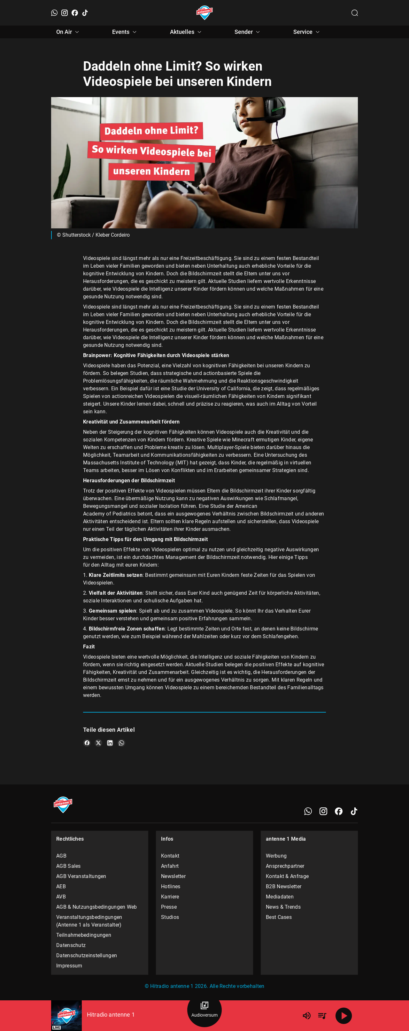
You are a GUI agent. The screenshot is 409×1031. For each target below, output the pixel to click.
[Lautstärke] (307, 1016)
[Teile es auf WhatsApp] (121, 743)
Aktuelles (186, 32)
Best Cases (279, 917)
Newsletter (173, 876)
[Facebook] (75, 13)
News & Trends (283, 907)
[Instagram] (64, 13)
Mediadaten (280, 897)
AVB (61, 897)
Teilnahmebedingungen (83, 935)
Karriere (170, 897)
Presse (169, 907)
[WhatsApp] (54, 13)
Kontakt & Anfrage (287, 876)
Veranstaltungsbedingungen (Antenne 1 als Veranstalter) (89, 921)
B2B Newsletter (283, 886)
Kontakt (170, 856)
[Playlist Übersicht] (322, 1016)
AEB (61, 886)
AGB (61, 856)
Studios (170, 917)
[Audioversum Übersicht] (204, 1010)
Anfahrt (170, 866)
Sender (248, 32)
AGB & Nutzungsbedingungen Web (96, 907)
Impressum (69, 966)
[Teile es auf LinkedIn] (110, 743)
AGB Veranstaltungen (81, 876)
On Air (68, 32)
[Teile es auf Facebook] (87, 743)
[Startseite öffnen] (204, 13)
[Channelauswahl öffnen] (354, 13)
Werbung (276, 856)
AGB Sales (68, 866)
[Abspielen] (344, 1016)
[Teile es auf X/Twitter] (98, 743)
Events (125, 32)
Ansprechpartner (285, 866)
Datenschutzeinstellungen (86, 955)
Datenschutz (71, 945)
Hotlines (170, 886)
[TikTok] (85, 13)
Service (307, 32)
